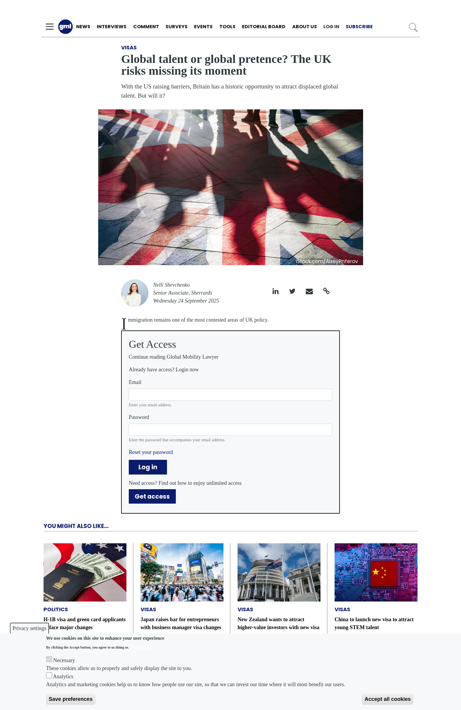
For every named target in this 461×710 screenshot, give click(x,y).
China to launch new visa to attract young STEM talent (374, 623)
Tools (227, 26)
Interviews (111, 26)
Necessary (64, 660)
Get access (152, 496)
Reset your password (151, 452)
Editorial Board (263, 26)
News (83, 26)
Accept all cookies (388, 699)
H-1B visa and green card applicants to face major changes (85, 623)
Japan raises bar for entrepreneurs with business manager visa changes (181, 623)
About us (304, 26)
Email (135, 382)
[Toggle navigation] (49, 26)
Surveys (177, 26)
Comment (146, 26)
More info (140, 647)
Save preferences (71, 699)
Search (413, 27)
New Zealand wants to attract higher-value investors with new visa (278, 623)
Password (139, 417)
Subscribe (359, 26)
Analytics (63, 676)
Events (203, 26)
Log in (331, 26)
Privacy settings (29, 628)
